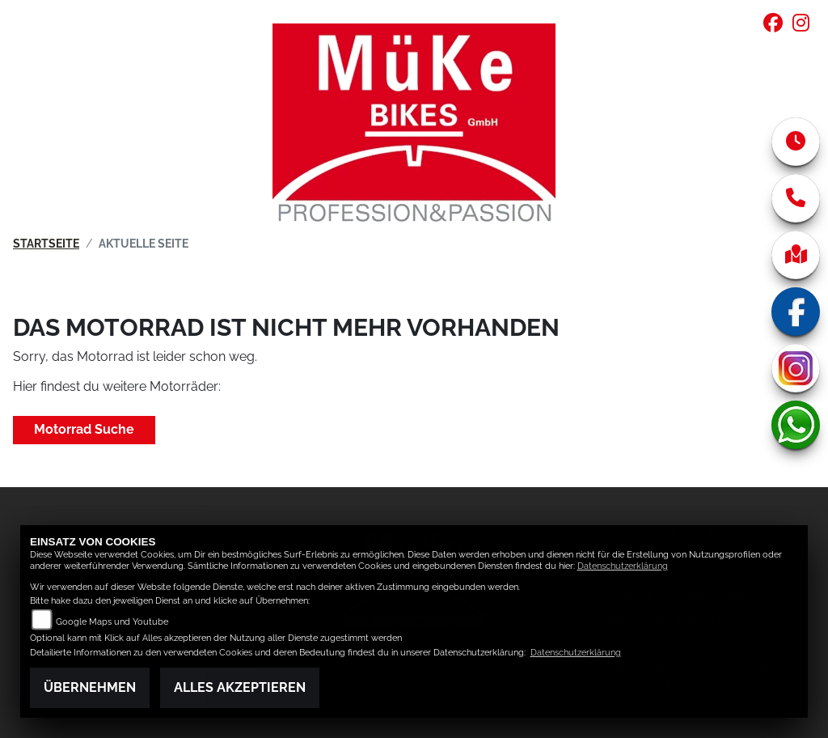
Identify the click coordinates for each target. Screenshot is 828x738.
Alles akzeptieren (240, 687)
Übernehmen (90, 687)
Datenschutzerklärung (622, 566)
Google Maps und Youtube (112, 622)
